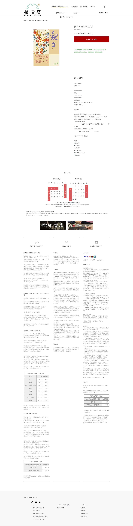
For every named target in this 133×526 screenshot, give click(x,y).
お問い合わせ (104, 510)
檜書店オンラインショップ (31, 498)
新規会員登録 (83, 6)
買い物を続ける (98, 52)
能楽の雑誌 (31, 21)
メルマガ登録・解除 (87, 498)
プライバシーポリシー (66, 513)
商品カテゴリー (59, 13)
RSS (83, 501)
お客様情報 (75, 6)
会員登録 (103, 501)
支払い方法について (65, 507)
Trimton (75, 522)
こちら (102, 378)
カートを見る (104, 507)
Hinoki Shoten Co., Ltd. (67, 522)
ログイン (92, 6)
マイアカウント (105, 498)
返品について (91, 52)
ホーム (25, 21)
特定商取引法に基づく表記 (80, 52)
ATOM (87, 501)
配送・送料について (65, 501)
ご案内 (75, 13)
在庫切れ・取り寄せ (91, 40)
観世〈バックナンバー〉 (42, 21)
